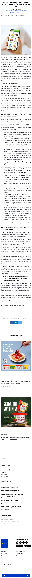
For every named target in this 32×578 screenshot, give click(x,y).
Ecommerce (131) (5, 470)
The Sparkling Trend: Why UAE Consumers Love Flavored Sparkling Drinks (11, 502)
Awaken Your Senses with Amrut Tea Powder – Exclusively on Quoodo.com (12, 496)
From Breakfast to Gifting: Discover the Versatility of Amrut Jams (15, 382)
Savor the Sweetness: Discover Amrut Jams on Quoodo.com (15, 438)
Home (12, 9)
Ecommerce (18, 9)
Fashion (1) (4, 472)
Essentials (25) (4, 477)
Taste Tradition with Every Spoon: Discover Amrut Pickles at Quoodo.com (11, 508)
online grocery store (24, 318)
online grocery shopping (12, 318)
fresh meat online (16, 523)
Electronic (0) (4, 474)
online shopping (15, 521)
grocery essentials (5, 521)
